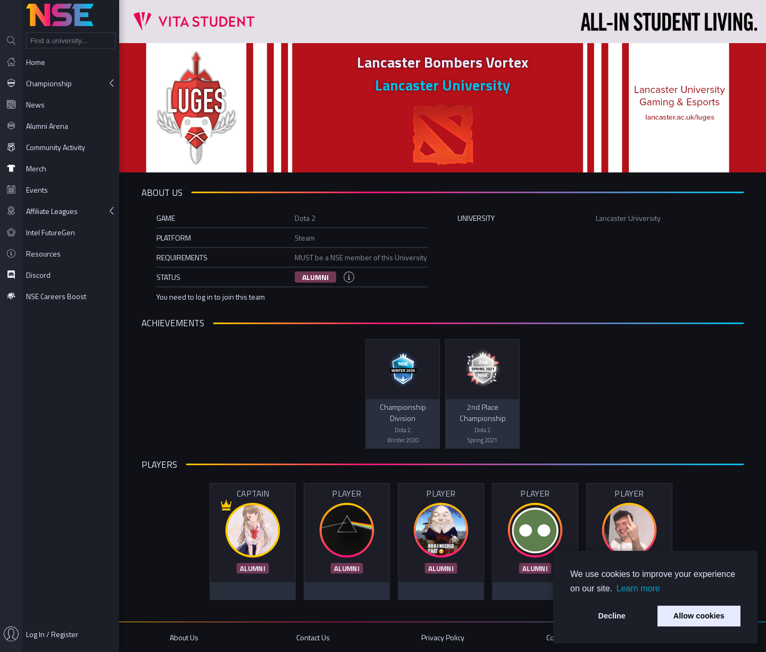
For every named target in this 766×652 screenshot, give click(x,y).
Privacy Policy (442, 637)
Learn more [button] (638, 588)
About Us (184, 637)
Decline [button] (612, 616)
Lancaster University (442, 84)
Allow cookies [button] (699, 616)
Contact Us (313, 637)
